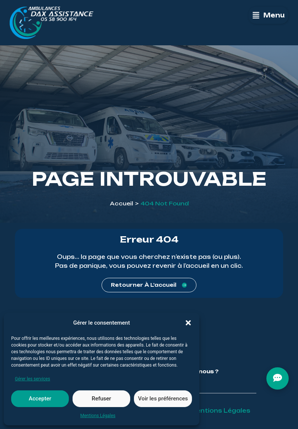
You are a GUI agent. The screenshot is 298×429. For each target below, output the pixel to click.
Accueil (121, 203)
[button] (188, 322)
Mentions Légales (98, 415)
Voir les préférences (163, 398)
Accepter (40, 398)
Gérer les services (32, 378)
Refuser (101, 398)
